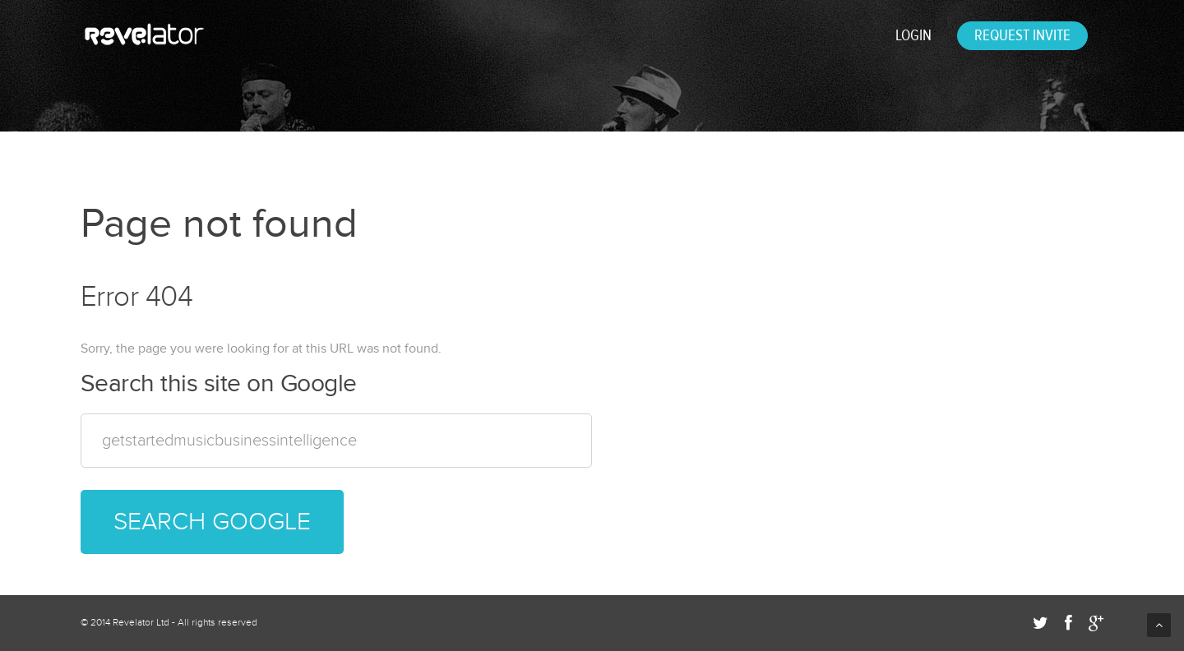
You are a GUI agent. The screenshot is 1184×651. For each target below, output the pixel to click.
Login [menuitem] (913, 35)
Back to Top (1159, 625)
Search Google (212, 521)
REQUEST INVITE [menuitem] (1022, 35)
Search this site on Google (219, 384)
